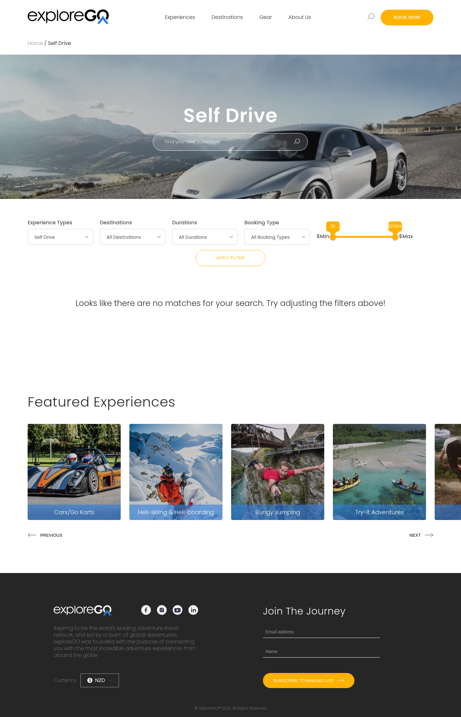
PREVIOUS (45, 535)
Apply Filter (230, 258)
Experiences (180, 17)
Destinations (227, 17)
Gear (265, 17)
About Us (300, 17)
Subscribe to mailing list (308, 680)
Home (35, 43)
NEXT (421, 535)
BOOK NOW (407, 17)
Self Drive (59, 43)
